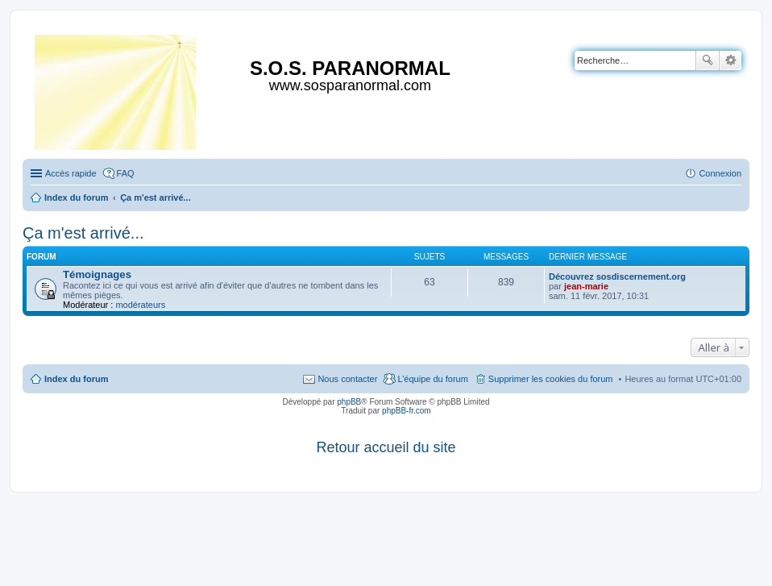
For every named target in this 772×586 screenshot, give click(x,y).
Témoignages (97, 274)
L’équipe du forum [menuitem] (432, 379)
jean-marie (586, 286)
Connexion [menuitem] (720, 173)
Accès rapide (71, 173)
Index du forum (76, 379)
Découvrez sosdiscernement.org (617, 276)
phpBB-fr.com (406, 410)
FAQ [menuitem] (126, 173)
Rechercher (707, 60)
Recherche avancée (730, 60)
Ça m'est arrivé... (83, 233)
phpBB (349, 401)
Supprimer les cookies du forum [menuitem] (550, 379)
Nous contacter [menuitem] (347, 379)
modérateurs (140, 305)
